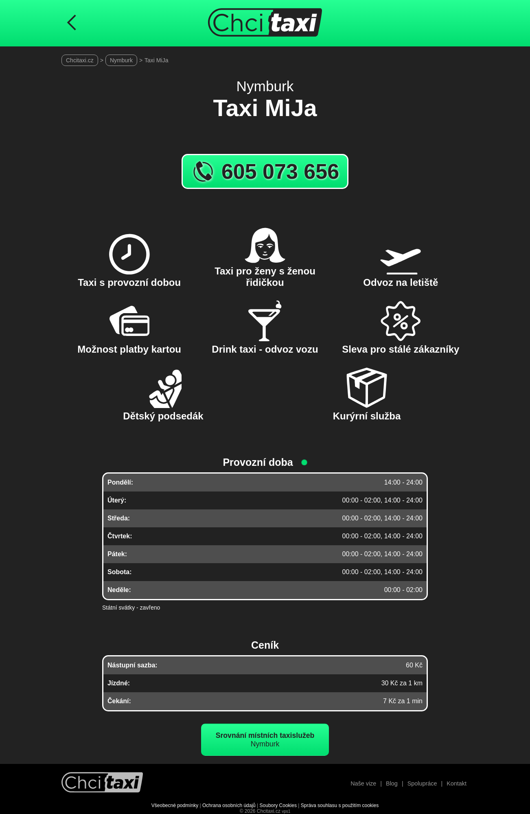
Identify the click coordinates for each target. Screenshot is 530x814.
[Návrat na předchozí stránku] (71, 23)
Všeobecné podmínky (174, 805)
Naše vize (363, 783)
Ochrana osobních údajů (229, 805)
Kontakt (456, 783)
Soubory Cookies (278, 805)
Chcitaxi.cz (80, 60)
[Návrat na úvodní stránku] (102, 783)
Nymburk (121, 60)
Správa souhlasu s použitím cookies (340, 805)
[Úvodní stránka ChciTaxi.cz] (265, 23)
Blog (392, 783)
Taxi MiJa (156, 60)
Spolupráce (422, 783)
